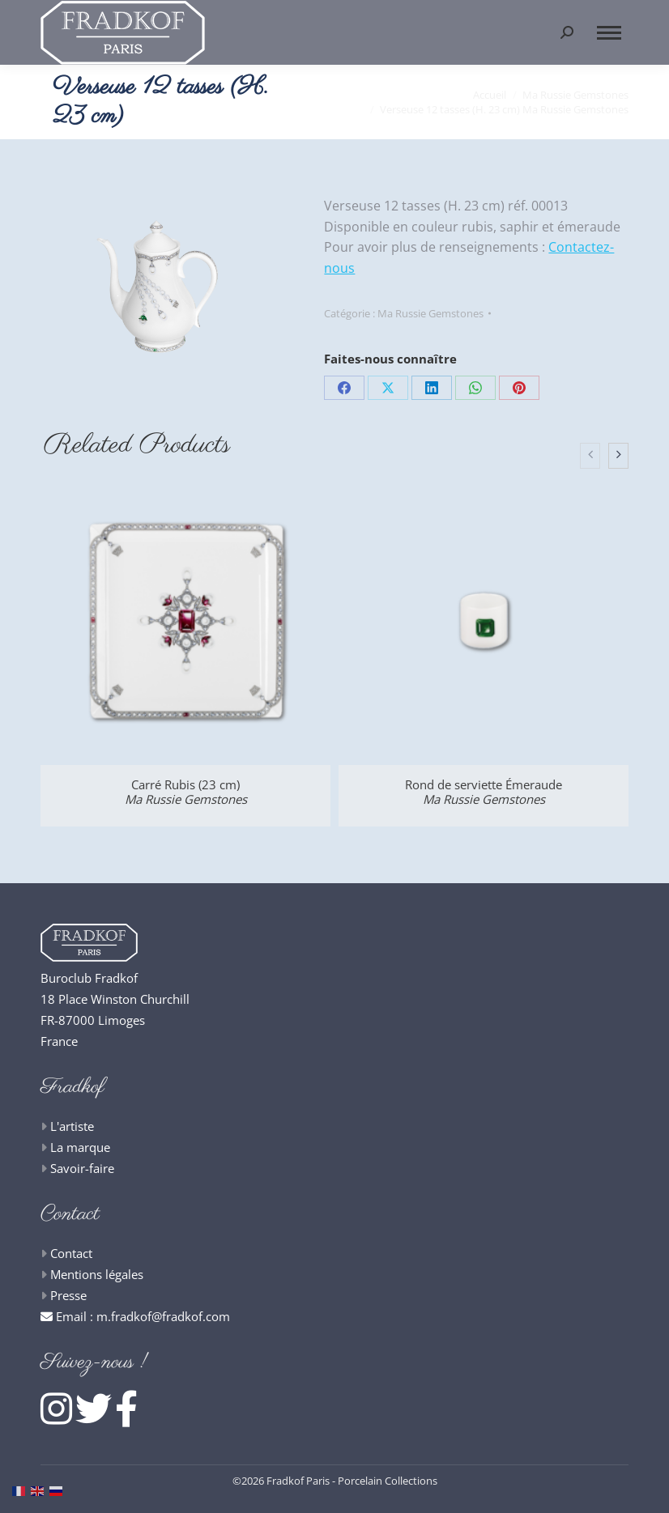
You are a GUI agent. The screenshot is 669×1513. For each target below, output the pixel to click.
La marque (80, 1147)
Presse (68, 1295)
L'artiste (72, 1126)
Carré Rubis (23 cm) (186, 791)
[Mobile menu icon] (609, 32)
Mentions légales (96, 1274)
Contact (71, 1253)
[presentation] (590, 456)
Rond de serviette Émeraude (483, 791)
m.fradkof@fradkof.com (163, 1316)
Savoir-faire (82, 1168)
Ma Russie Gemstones (430, 313)
